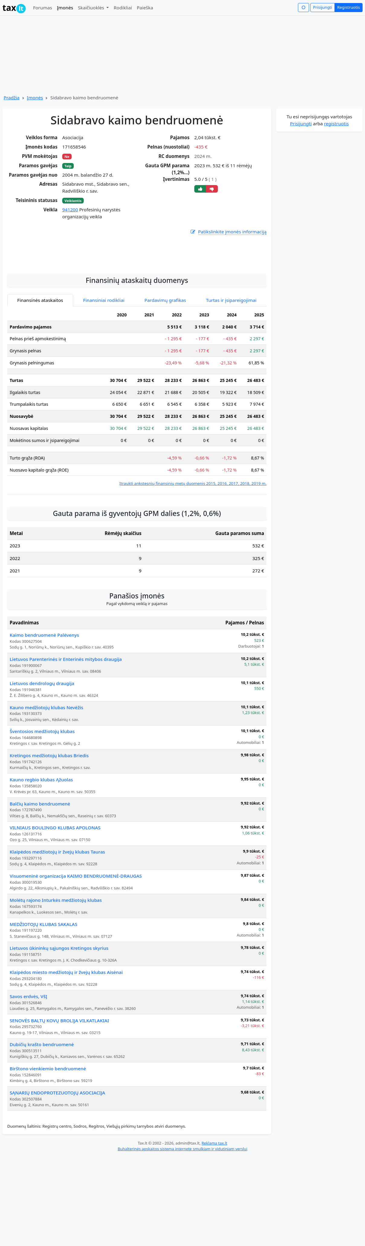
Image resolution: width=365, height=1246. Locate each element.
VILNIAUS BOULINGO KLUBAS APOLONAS (55, 887)
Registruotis (348, 7)
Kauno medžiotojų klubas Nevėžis (46, 767)
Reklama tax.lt (214, 1202)
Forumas (42, 8)
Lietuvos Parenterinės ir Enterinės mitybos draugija (66, 719)
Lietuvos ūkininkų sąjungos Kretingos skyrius (59, 1007)
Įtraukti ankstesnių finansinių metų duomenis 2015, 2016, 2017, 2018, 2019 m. (192, 543)
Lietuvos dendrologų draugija (42, 743)
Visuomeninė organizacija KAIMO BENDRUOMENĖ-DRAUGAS (76, 935)
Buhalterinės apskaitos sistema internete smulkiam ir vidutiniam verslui (182, 1208)
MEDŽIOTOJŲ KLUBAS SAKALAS (43, 984)
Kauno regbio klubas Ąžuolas (41, 839)
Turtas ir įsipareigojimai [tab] (231, 360)
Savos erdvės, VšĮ (28, 1056)
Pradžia (12, 97)
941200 (70, 210)
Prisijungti (322, 7)
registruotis (336, 123)
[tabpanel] (136, 457)
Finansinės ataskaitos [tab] (40, 360)
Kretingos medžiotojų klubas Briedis (49, 815)
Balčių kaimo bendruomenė (40, 863)
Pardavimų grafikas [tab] (165, 360)
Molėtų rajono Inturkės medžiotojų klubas (56, 959)
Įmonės (65, 8)
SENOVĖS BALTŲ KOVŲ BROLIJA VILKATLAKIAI (59, 1080)
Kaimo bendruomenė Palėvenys (44, 694)
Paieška (145, 8)
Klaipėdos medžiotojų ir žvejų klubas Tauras (57, 911)
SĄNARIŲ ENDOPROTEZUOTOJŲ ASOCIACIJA (57, 1152)
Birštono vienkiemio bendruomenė (48, 1128)
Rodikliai (123, 8)
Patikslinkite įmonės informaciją (228, 231)
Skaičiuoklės (91, 8)
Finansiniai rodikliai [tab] (103, 360)
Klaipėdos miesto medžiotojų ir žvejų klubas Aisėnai (66, 1032)
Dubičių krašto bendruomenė (42, 1104)
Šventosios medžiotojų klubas (42, 791)
